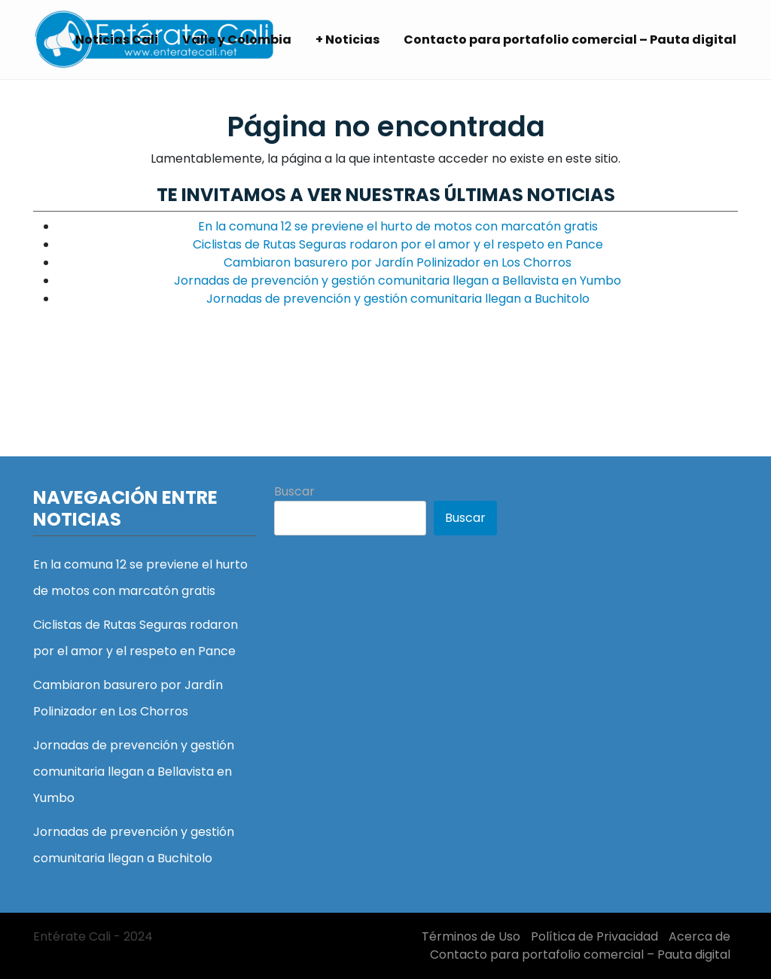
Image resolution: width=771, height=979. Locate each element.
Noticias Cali (116, 39)
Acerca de (699, 936)
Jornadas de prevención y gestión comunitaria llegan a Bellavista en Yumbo (397, 280)
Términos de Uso (471, 936)
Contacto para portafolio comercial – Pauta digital (570, 39)
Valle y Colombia (236, 39)
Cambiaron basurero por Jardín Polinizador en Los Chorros (397, 262)
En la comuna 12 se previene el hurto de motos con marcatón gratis (398, 226)
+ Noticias (347, 39)
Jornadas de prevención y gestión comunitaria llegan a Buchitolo (398, 298)
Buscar (294, 491)
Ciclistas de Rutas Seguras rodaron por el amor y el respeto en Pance (398, 244)
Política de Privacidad (594, 936)
